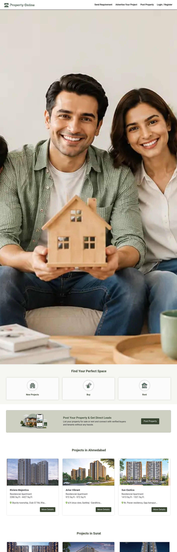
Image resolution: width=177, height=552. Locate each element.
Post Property (147, 4)
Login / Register (164, 4)
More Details (48, 509)
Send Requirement (103, 4)
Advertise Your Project (126, 4)
